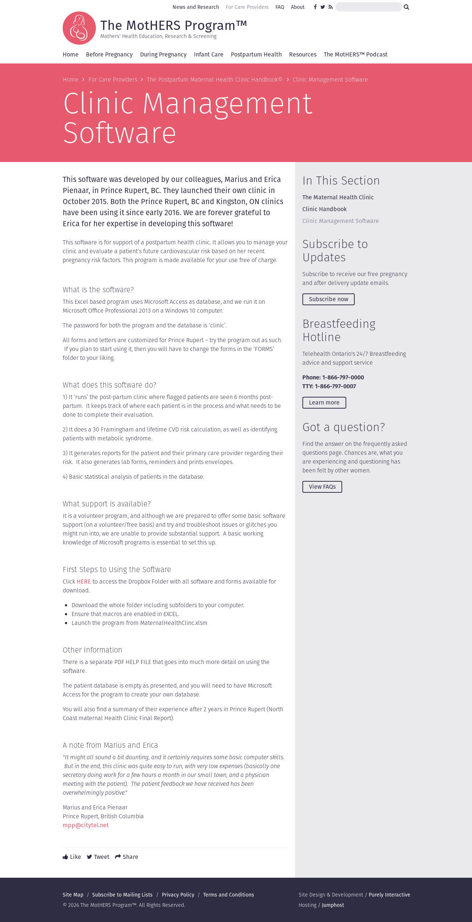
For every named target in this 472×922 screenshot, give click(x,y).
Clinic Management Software (340, 221)
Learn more (324, 402)
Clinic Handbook (324, 209)
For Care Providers (247, 7)
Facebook (316, 7)
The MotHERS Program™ (173, 25)
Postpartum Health (256, 54)
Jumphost (333, 905)
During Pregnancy (163, 54)
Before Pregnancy (109, 54)
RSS (331, 7)
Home (71, 54)
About (298, 7)
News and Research (196, 7)
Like (75, 857)
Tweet (102, 857)
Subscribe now (328, 299)
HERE (84, 581)
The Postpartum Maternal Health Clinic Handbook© (215, 79)
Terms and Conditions (228, 894)
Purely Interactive (389, 894)
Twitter (323, 7)
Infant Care (208, 54)
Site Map (73, 894)
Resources (302, 54)
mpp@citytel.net (86, 825)
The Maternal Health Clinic (338, 197)
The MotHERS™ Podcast (356, 54)
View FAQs (322, 486)
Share (130, 857)
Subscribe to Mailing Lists (122, 894)
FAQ (279, 7)
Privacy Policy (178, 894)
